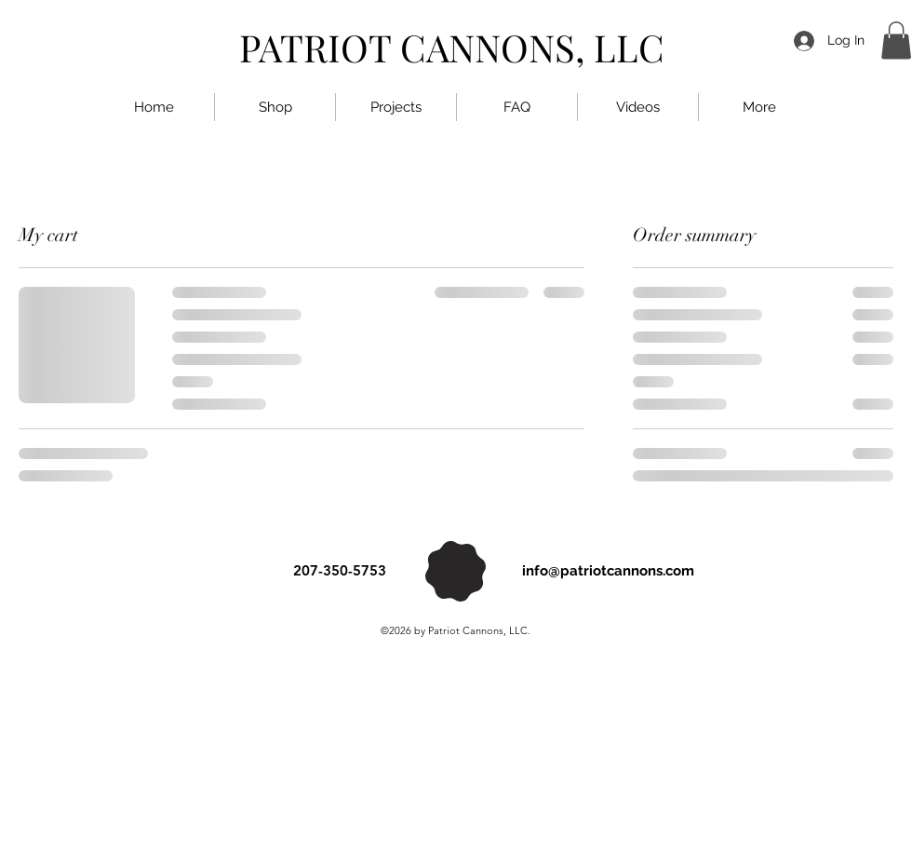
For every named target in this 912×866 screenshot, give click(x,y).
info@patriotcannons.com (608, 570)
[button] (896, 40)
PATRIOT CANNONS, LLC (451, 47)
